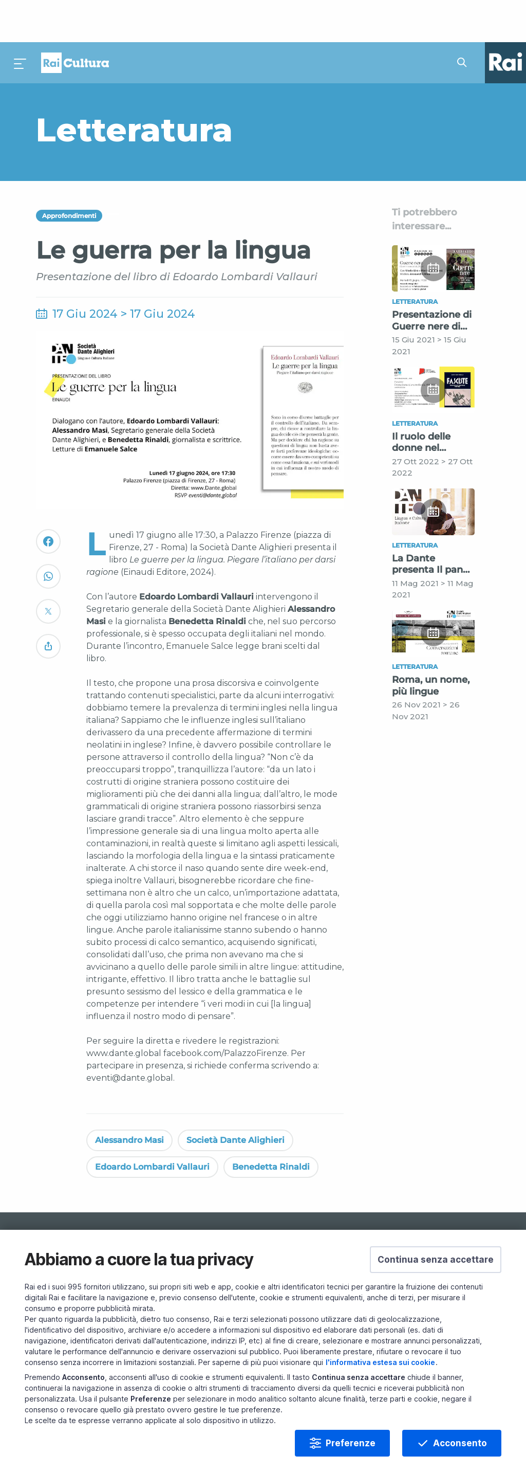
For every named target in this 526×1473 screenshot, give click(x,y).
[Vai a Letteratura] (187, 87)
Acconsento (460, 1443)
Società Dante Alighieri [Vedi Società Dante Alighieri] (235, 1098)
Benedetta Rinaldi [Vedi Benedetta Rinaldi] (271, 1125)
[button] (435, 1259)
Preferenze (350, 1443)
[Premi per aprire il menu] (20, 20)
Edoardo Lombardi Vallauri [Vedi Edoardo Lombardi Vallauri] (152, 1125)
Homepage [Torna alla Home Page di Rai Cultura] (75, 20)
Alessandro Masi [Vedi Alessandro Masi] (129, 1098)
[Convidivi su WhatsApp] (48, 538)
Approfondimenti (69, 173)
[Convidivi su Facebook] (48, 503)
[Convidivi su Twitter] (48, 573)
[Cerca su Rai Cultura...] (465, 20)
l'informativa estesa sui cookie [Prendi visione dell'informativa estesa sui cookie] (380, 1362)
